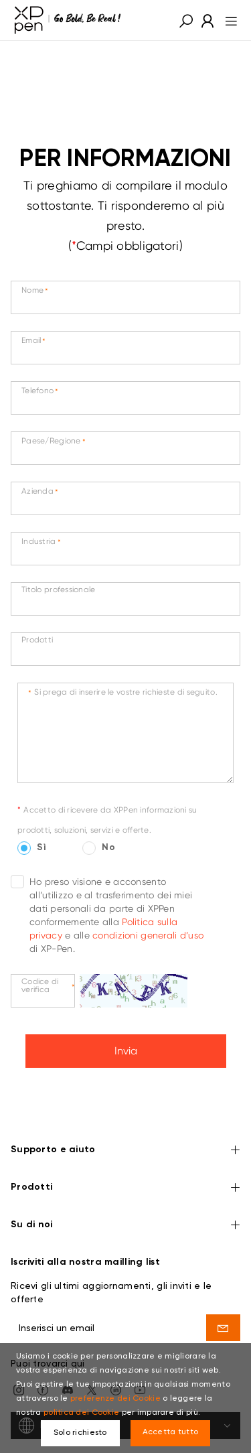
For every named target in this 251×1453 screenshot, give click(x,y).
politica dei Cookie (81, 1413)
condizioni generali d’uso (147, 935)
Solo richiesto (80, 1433)
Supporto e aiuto (125, 1113)
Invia (125, 1050)
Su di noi (125, 1188)
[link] (67, 20)
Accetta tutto (171, 1432)
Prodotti (125, 1150)
